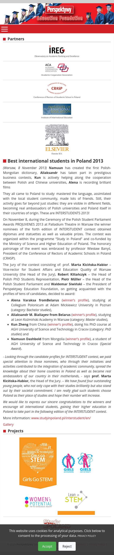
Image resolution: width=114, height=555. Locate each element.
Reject (67, 546)
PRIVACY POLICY (87, 536)
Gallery (8, 424)
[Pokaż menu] (4, 29)
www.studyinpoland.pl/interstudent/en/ (61, 418)
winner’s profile (75, 300)
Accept (47, 546)
